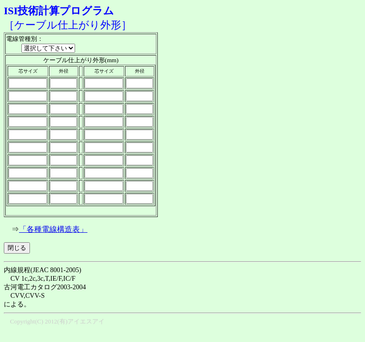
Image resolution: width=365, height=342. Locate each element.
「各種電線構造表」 (53, 229)
